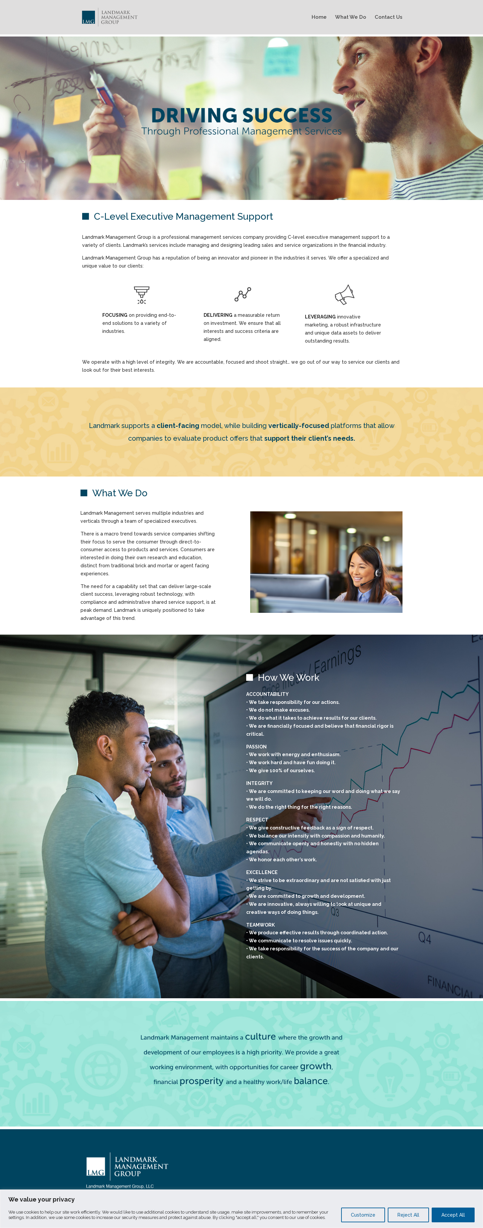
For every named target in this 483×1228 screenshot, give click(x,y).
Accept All (453, 1215)
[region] (241, 1208)
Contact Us (388, 17)
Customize (363, 1215)
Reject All (408, 1215)
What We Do (350, 17)
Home (319, 17)
